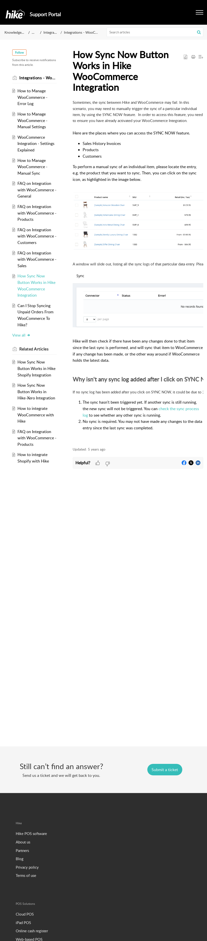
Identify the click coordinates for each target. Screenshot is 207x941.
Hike (35, 32)
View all (21, 335)
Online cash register (32, 930)
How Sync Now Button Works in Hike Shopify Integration (36, 368)
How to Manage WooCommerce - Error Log (32, 97)
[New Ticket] (164, 769)
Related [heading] (33, 349)
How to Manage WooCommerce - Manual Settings (32, 120)
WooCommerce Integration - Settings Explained (35, 143)
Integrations (52, 32)
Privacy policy (27, 867)
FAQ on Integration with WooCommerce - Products (36, 213)
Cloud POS (25, 914)
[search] (155, 32)
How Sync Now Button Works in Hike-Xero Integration (36, 391)
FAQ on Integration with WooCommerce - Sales (36, 259)
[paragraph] (138, 270)
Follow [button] (19, 52)
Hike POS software (31, 833)
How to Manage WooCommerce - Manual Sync (32, 167)
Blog (19, 858)
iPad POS (23, 922)
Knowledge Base (17, 32)
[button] (199, 32)
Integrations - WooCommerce (87, 32)
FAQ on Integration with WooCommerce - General (36, 190)
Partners (22, 850)
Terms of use (26, 875)
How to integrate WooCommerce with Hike (35, 415)
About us (23, 841)
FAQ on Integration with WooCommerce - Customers (36, 236)
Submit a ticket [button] (165, 769)
